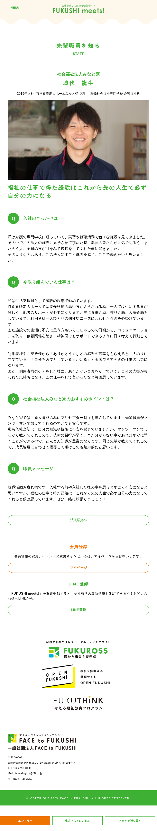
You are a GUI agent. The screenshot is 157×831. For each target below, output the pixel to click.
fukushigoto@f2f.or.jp (29, 773)
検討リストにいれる (77, 820)
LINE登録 (78, 610)
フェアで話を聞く (129, 820)
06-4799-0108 (23, 768)
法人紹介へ (78, 520)
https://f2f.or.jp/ (22, 778)
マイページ (78, 567)
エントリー (25, 820)
